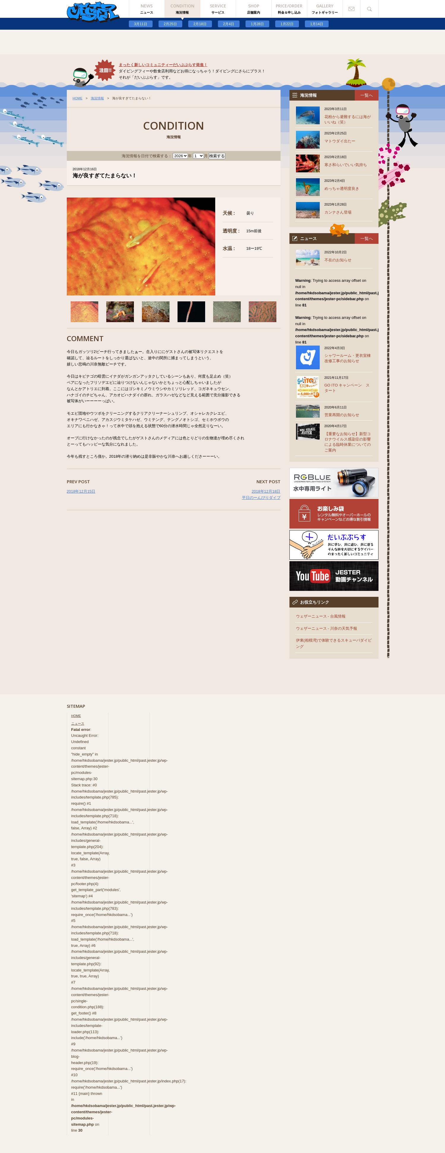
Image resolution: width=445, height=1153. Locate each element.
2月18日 (200, 24)
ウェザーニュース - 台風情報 (321, 616)
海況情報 (97, 98)
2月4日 (228, 24)
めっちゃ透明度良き (341, 188)
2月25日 (170, 24)
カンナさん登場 (337, 212)
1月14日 (316, 24)
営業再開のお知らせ (341, 415)
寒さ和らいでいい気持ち (345, 165)
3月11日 (140, 24)
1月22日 (287, 24)
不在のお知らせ (337, 260)
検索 (370, 9)
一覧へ (366, 95)
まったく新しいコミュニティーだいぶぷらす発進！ (163, 65)
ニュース (77, 723)
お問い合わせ (352, 9)
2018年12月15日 (81, 491)
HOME (78, 98)
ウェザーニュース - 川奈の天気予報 (326, 628)
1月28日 (257, 24)
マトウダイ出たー (339, 141)
